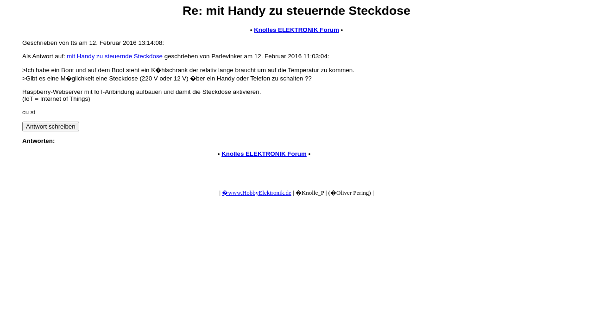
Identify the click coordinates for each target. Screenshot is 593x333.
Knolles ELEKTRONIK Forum (296, 29)
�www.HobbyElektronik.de (256, 192)
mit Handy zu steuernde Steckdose (115, 56)
